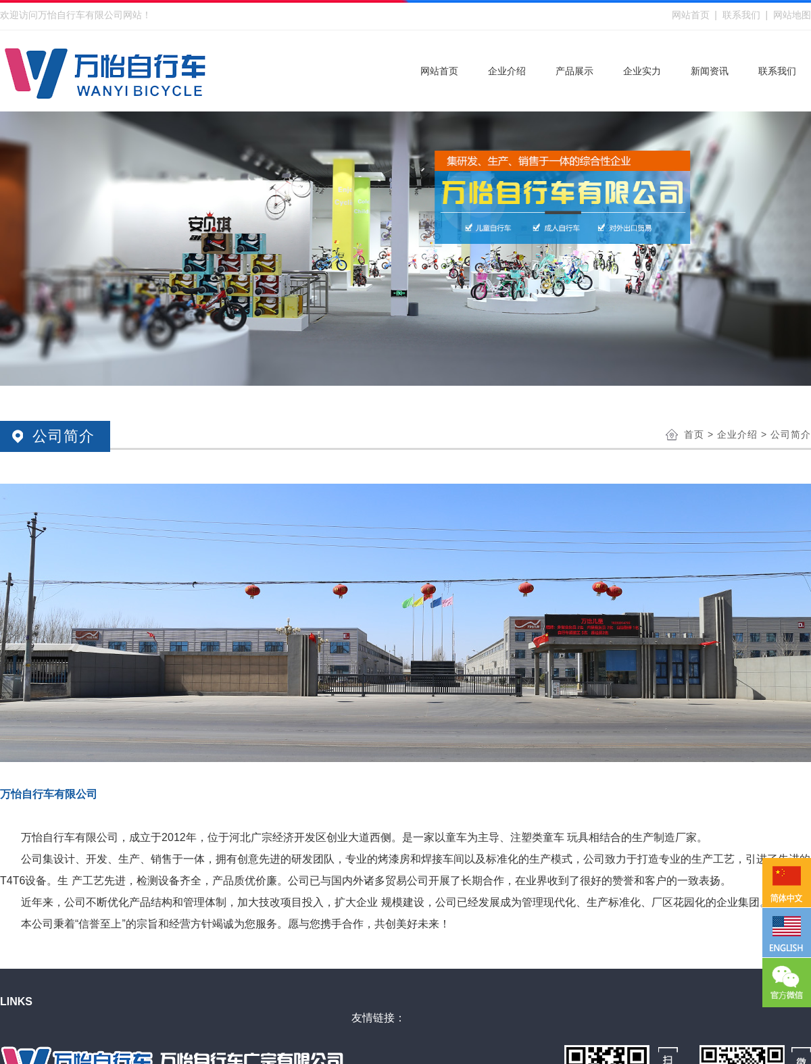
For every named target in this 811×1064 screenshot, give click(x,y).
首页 (694, 434)
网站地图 (792, 14)
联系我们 (741, 14)
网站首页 (691, 14)
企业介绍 (737, 434)
